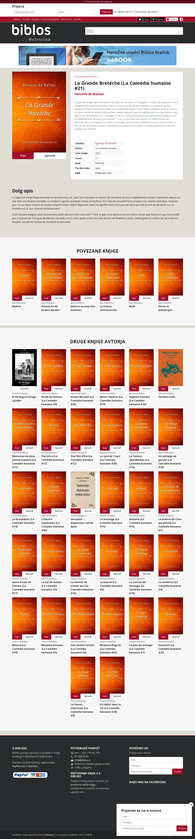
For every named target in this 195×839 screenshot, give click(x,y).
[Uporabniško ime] (31, 12)
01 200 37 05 (81, 756)
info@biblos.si (82, 760)
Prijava (177, 771)
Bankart (33, 766)
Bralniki (35, 19)
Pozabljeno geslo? (123, 11)
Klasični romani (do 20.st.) (86, 76)
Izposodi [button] (50, 156)
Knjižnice (17, 19)
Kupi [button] (23, 156)
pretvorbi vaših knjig (82, 784)
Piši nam (76, 19)
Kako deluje (66, 19)
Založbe (26, 19)
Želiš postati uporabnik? (146, 11)
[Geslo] (75, 12)
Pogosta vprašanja (50, 19)
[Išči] (134, 31)
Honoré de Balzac (89, 93)
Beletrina (49, 834)
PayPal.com (18, 766)
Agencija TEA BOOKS (106, 143)
